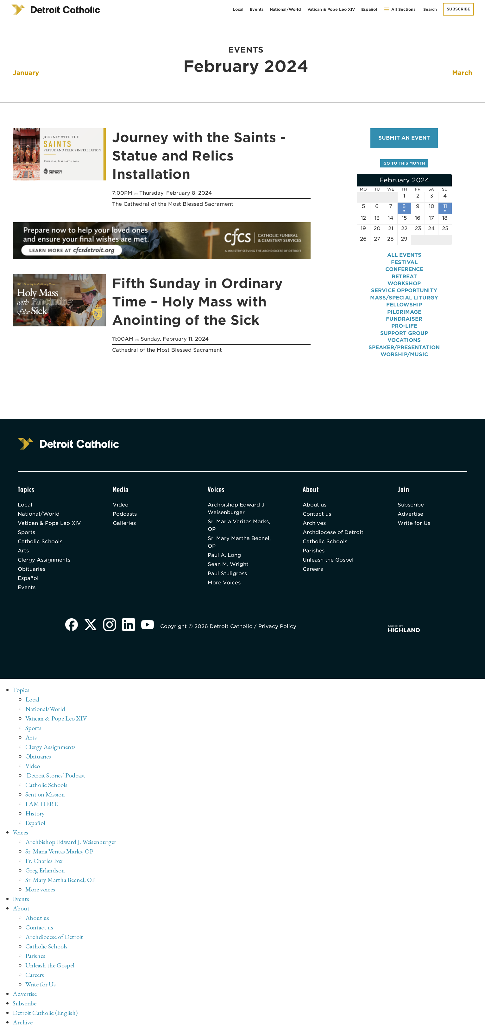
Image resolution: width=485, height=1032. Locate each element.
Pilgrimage (404, 312)
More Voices (224, 583)
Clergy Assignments (44, 560)
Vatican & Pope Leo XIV (331, 9)
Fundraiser (404, 319)
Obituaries (31, 569)
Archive (23, 1022)
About (21, 908)
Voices (20, 832)
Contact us (317, 514)
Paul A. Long (224, 555)
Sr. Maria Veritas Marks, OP (239, 525)
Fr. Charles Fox (44, 861)
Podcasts (125, 514)
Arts (23, 551)
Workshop (404, 283)
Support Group (404, 333)
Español (369, 9)
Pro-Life (404, 326)
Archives (314, 523)
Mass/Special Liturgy (404, 298)
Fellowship (404, 305)
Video (121, 505)
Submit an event (404, 138)
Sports (26, 532)
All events (404, 255)
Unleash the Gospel (328, 560)
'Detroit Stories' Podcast (55, 775)
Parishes (313, 551)
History (35, 813)
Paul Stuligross (227, 573)
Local (238, 9)
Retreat (404, 277)
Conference (404, 269)
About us (314, 505)
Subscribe (458, 9)
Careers (313, 569)
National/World (285, 9)
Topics (21, 690)
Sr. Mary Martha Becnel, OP (239, 542)
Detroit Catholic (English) (45, 1013)
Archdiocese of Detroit (333, 532)
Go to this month (404, 163)
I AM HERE (41, 804)
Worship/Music (404, 354)
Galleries (124, 523)
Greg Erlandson (45, 870)
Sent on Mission (45, 794)
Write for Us (414, 523)
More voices (40, 889)
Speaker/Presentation (404, 347)
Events (256, 9)
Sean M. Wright (228, 564)
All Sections (399, 9)
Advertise (410, 514)
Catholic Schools (40, 541)
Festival (404, 262)
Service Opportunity (404, 290)
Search (430, 9)
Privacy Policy (277, 626)
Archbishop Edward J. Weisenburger (237, 508)
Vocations (404, 340)
